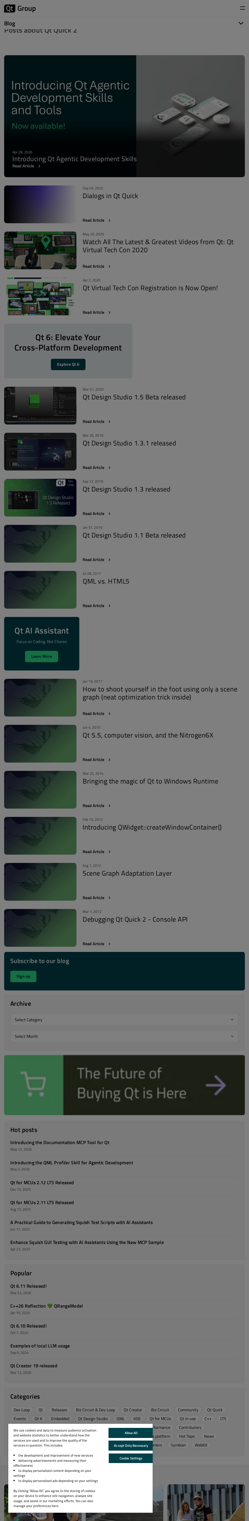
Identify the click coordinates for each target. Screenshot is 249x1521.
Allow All (131, 1432)
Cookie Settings (131, 1458)
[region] (80, 1468)
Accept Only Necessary (131, 1445)
